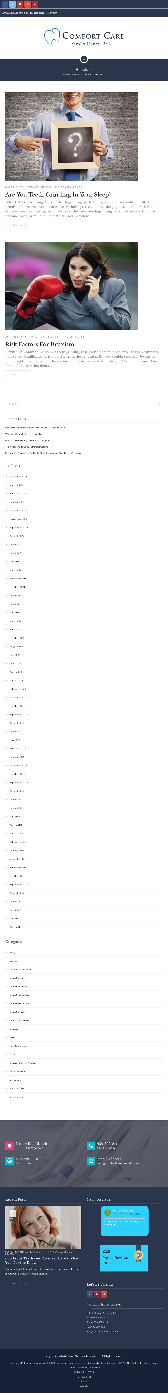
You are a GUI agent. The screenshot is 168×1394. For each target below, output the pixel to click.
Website (84, 1386)
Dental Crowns (18, 978)
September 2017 (19, 884)
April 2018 (16, 825)
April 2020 (16, 672)
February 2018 (18, 842)
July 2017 (15, 901)
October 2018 (17, 774)
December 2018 (18, 765)
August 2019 (17, 723)
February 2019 (18, 748)
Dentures (15, 1029)
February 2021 (18, 629)
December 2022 (18, 510)
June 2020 (15, 663)
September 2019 (19, 714)
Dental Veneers (18, 1012)
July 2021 (15, 595)
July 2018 (15, 799)
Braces (13, 961)
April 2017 (16, 927)
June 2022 (15, 553)
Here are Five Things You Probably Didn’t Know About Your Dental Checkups (43, 453)
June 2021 (15, 604)
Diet (12, 1037)
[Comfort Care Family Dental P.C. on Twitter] (12, 4)
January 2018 (17, 850)
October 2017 (17, 876)
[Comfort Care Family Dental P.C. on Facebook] (5, 4)
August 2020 (17, 646)
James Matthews (41, 187)
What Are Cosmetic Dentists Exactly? (23, 434)
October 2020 (17, 638)
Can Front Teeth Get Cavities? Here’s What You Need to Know (35, 427)
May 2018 (15, 816)
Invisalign (15, 1080)
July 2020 (15, 655)
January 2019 (17, 757)
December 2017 (18, 859)
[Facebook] (90, 1294)
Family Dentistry (19, 1046)
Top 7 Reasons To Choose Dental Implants (26, 446)
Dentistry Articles (20, 1020)
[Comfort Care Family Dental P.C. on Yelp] (35, 4)
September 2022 (19, 527)
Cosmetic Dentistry (20, 969)
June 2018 (15, 808)
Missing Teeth (17, 1088)
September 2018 (19, 782)
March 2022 (16, 570)
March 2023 (16, 485)
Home (67, 74)
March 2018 (16, 833)
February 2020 (18, 689)
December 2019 (18, 697)
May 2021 (15, 612)
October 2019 (17, 706)
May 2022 (15, 561)
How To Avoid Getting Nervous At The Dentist (28, 440)
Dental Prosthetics (20, 1003)
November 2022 (19, 519)
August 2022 (17, 536)
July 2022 (15, 544)
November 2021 (19, 578)
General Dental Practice (23, 1063)
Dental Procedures (20, 995)
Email (84, 1381)
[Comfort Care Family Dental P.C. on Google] (27, 4)
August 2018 (17, 791)
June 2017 (15, 910)
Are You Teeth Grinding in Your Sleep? (58, 195)
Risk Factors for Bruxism (39, 344)
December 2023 (18, 476)
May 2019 (15, 740)
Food (13, 1054)
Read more (18, 1283)
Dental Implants (19, 986)
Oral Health (74, 187)
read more (18, 224)
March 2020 (16, 680)
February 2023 (18, 493)
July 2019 (15, 731)
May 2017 (15, 918)
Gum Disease (17, 1071)
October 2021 (17, 587)
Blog (61, 187)
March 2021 (16, 621)
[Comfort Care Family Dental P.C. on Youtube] (20, 4)
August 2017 (17, 893)
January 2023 (17, 502)
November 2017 (19, 867)
